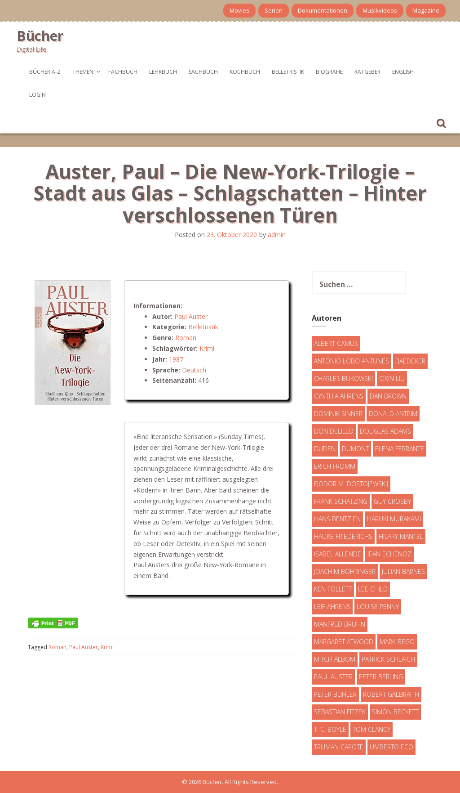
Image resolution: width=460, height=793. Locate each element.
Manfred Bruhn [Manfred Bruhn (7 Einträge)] (339, 624)
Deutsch (194, 370)
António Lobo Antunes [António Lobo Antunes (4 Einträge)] (351, 361)
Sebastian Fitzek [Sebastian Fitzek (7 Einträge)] (340, 712)
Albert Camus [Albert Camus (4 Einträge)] (336, 343)
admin (277, 234)
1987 (176, 359)
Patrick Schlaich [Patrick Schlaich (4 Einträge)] (388, 659)
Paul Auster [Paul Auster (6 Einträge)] (333, 676)
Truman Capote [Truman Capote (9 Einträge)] (338, 747)
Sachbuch (203, 72)
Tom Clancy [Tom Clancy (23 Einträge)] (371, 729)
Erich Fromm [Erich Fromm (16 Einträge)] (334, 466)
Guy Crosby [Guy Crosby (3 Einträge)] (392, 501)
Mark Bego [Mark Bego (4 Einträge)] (397, 641)
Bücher (40, 36)
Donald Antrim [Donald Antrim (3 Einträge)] (393, 413)
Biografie (329, 72)
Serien (274, 10)
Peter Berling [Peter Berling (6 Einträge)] (381, 676)
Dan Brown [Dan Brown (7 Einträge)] (388, 396)
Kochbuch (245, 72)
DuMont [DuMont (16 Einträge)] (355, 448)
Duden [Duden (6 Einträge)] (325, 448)
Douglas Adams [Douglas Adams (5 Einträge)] (385, 431)
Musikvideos (380, 10)
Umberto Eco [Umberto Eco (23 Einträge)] (391, 747)
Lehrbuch (163, 72)
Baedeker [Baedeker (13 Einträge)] (410, 361)
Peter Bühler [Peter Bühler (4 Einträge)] (335, 694)
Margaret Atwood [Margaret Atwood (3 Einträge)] (343, 641)
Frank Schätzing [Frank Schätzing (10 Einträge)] (340, 501)
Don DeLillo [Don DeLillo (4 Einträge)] (334, 431)
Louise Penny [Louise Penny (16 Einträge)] (378, 606)
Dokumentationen (322, 10)
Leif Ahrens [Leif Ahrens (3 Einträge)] (332, 606)
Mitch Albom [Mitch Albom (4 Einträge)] (334, 659)
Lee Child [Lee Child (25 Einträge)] (373, 589)
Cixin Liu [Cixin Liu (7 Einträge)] (392, 378)
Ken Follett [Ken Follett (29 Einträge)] (333, 589)
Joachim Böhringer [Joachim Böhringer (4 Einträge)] (345, 571)
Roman (185, 337)
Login (37, 95)
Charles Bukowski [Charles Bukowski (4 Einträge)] (343, 378)
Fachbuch (122, 72)
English (403, 72)
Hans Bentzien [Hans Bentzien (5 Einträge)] (337, 519)
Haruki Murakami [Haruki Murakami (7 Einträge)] (394, 519)
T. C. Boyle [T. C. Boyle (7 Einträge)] (330, 729)
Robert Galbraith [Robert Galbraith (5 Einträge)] (391, 694)
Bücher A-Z (45, 72)
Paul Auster (191, 316)
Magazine (425, 10)
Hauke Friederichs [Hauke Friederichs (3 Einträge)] (343, 536)
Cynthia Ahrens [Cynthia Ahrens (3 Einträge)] (338, 396)
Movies (239, 10)
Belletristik (288, 72)
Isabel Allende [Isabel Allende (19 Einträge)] (337, 554)
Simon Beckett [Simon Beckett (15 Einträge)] (395, 712)
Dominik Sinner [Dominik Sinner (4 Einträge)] (338, 413)
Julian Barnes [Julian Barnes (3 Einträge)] (403, 571)
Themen (82, 72)
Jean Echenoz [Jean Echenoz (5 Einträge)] (389, 554)
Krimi (206, 348)
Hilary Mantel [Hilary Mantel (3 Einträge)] (401, 536)
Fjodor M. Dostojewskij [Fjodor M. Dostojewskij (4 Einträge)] (351, 483)
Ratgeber (367, 72)
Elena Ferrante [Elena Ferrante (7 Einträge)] (399, 448)
